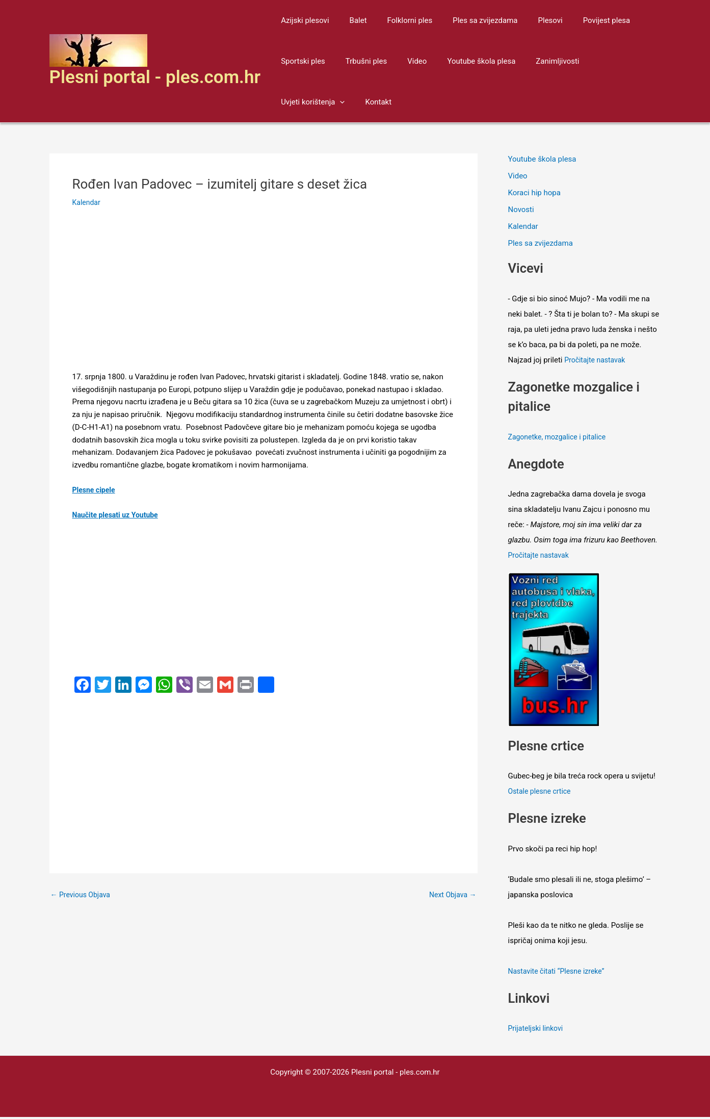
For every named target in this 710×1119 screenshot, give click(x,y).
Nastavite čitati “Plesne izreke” (560, 973)
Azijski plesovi (302, 20)
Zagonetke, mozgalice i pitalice (560, 439)
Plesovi (527, 20)
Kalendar (87, 202)
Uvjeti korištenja (603, 61)
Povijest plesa (578, 20)
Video (404, 61)
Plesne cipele (95, 490)
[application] (631, 61)
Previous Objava (82, 895)
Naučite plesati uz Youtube (118, 514)
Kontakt (291, 102)
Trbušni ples (358, 61)
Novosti (521, 210)
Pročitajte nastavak (596, 362)
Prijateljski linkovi (537, 1030)
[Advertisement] (263, 295)
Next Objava (451, 895)
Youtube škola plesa (463, 61)
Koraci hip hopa (534, 193)
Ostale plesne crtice (541, 793)
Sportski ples (300, 61)
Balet (350, 20)
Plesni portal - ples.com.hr (155, 77)
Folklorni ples (397, 20)
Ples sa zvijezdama (467, 20)
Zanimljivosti (534, 61)
